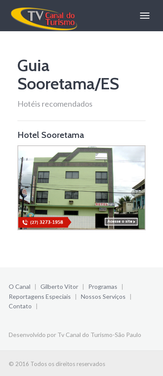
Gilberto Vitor (59, 286)
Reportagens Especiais (40, 296)
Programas (102, 286)
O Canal (19, 286)
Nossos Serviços (103, 296)
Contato (20, 306)
